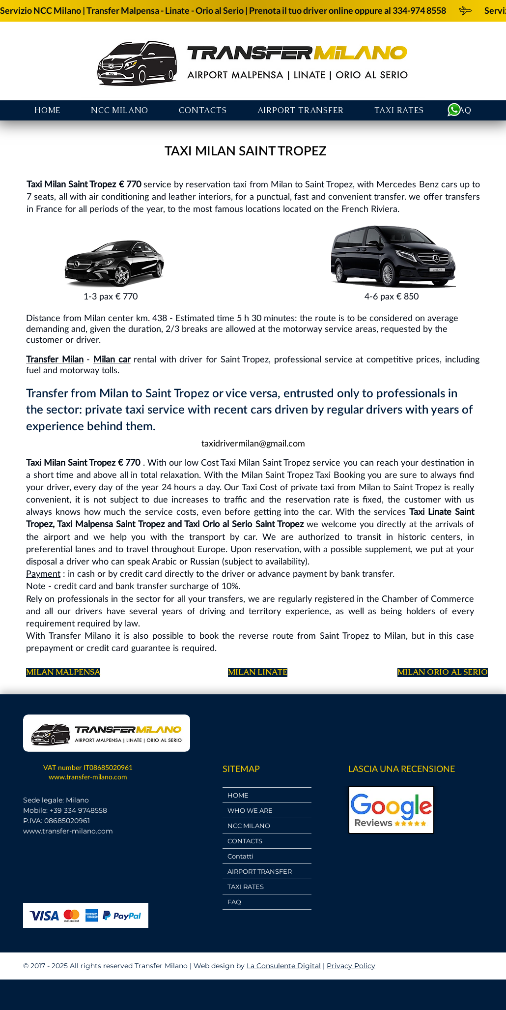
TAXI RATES (245, 887)
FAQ (234, 902)
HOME (238, 795)
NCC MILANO (248, 826)
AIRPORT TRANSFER (259, 871)
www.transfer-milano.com (88, 776)
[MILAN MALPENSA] (63, 672)
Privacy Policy (351, 965)
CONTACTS (244, 841)
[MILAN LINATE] (257, 672)
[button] (300, 110)
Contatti (240, 856)
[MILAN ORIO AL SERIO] (442, 672)
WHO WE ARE (250, 810)
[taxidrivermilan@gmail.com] (253, 444)
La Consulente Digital (284, 965)
